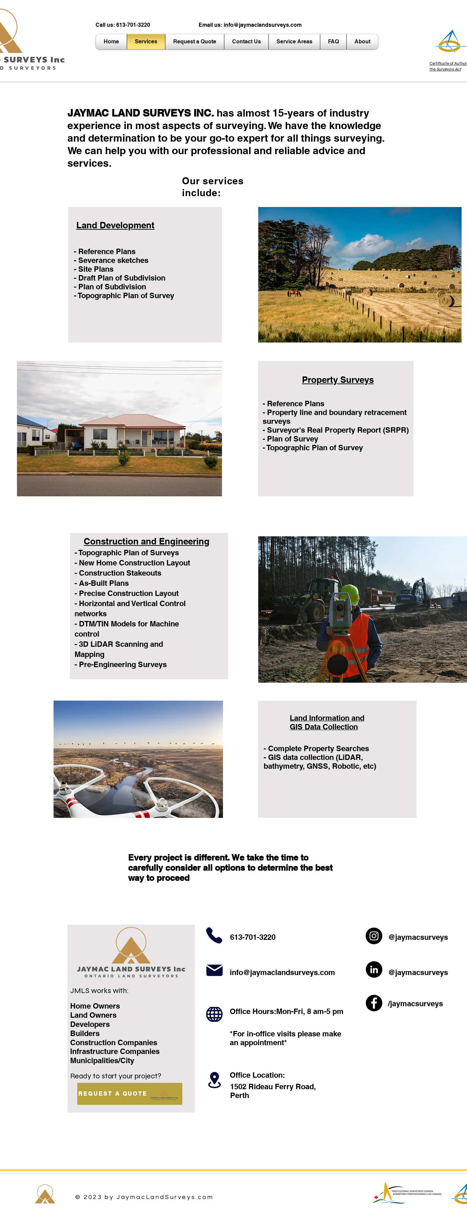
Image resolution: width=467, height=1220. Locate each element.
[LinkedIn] (374, 969)
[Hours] (214, 1014)
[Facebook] (374, 1003)
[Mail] (214, 970)
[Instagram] (374, 936)
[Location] (214, 1080)
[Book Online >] (255, 372)
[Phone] (214, 935)
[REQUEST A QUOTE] (129, 1094)
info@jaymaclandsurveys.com (263, 25)
